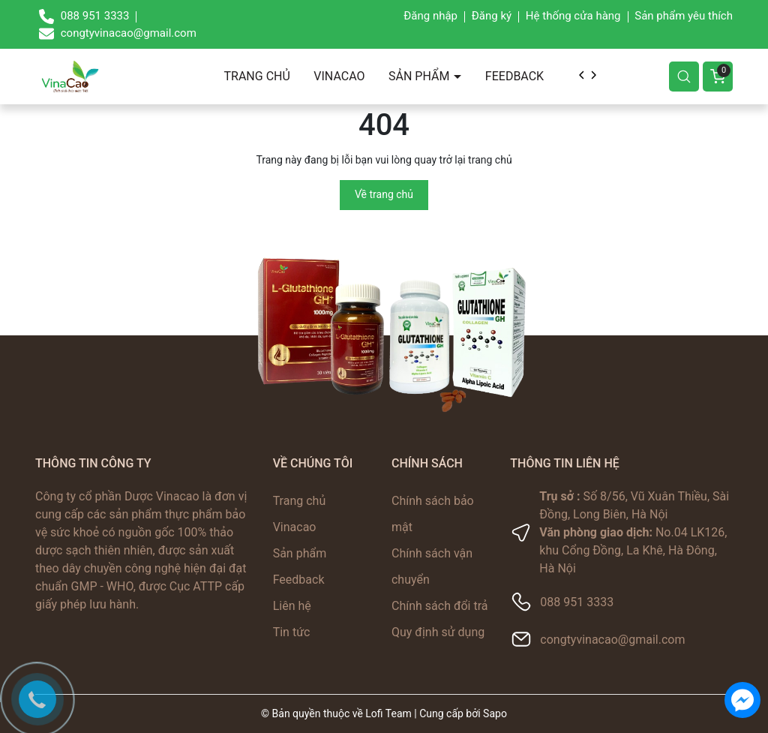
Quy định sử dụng (438, 632)
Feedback (514, 76)
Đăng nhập (431, 16)
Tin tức (291, 632)
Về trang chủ (384, 194)
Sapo (495, 713)
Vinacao (339, 76)
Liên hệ (292, 606)
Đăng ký (492, 16)
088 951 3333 (577, 602)
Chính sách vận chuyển (432, 566)
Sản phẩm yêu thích (683, 16)
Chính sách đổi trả (440, 606)
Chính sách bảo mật (433, 514)
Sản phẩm (420, 76)
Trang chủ (257, 76)
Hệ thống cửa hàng (573, 16)
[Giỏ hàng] (718, 77)
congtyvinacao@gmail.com (612, 639)
